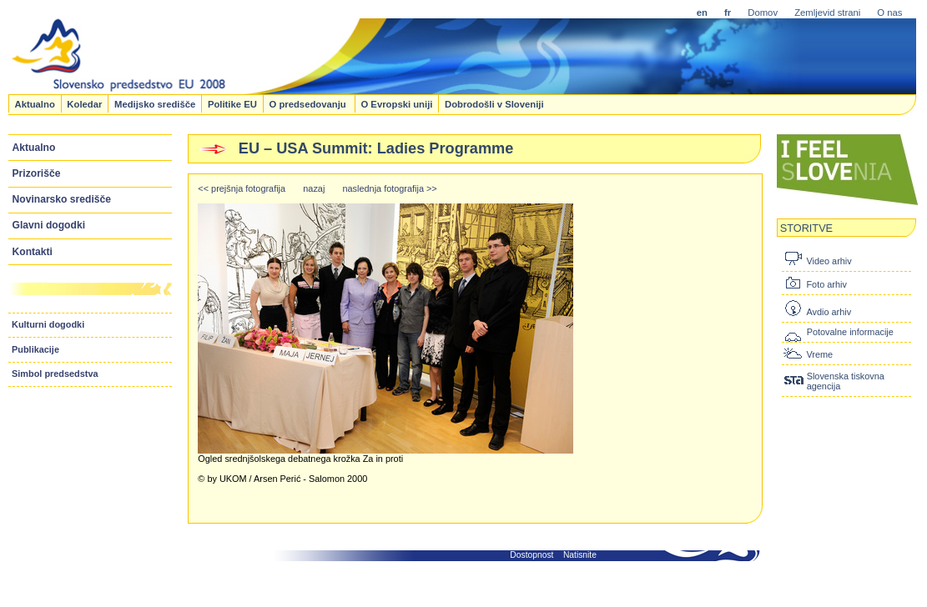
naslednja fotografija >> (390, 188)
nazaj (314, 188)
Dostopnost (531, 554)
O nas (889, 13)
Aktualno (34, 103)
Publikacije (35, 349)
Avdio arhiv (828, 312)
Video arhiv (828, 261)
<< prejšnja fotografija (241, 188)
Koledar (84, 103)
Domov (763, 13)
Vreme (819, 354)
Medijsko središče (154, 103)
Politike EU (232, 103)
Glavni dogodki (49, 225)
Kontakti (33, 252)
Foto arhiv (826, 284)
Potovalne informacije (850, 332)
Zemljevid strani (827, 13)
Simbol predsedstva (55, 374)
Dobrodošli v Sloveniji (494, 103)
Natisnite (580, 554)
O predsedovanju (308, 103)
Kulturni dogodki (48, 324)
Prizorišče (37, 173)
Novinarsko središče (62, 199)
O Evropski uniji (396, 103)
